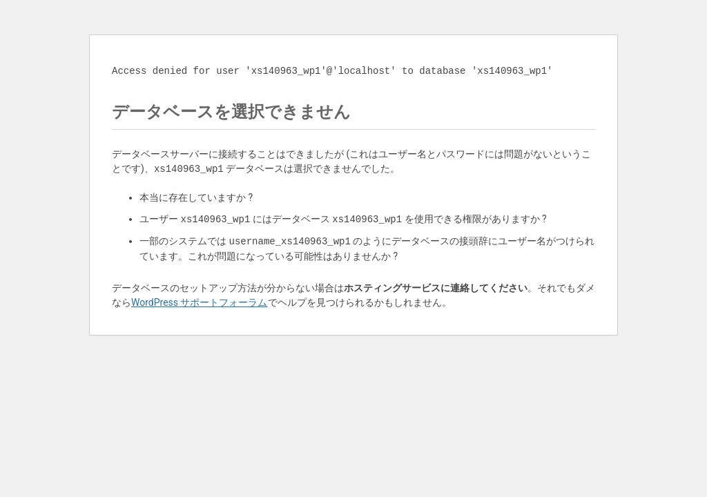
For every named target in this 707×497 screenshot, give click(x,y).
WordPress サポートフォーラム (199, 302)
